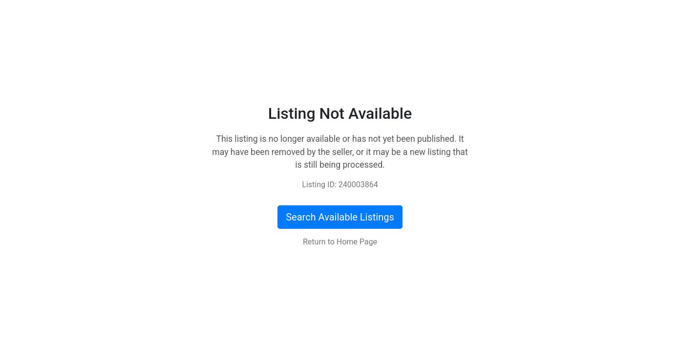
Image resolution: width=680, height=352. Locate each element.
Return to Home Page (340, 241)
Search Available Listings (340, 217)
